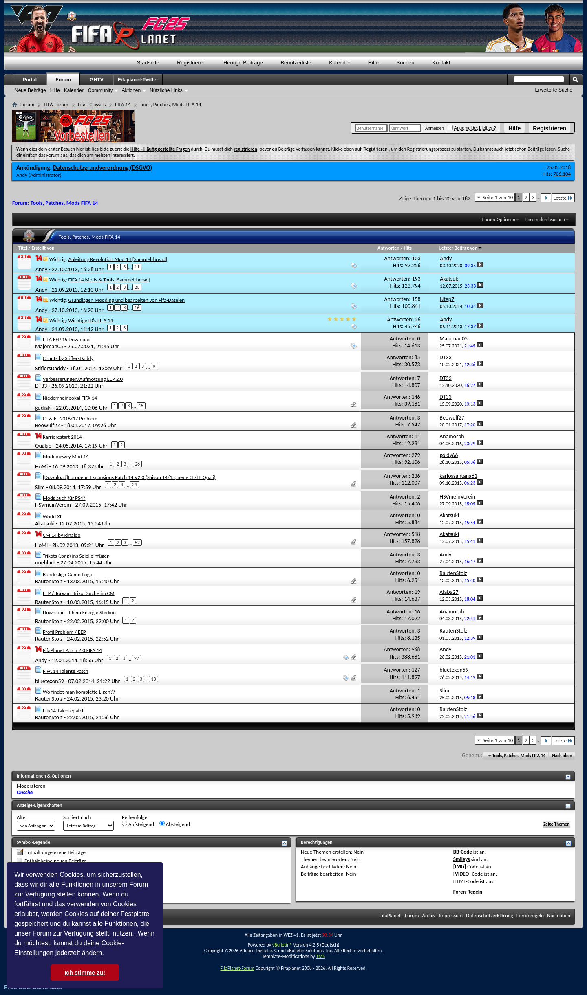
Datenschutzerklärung (489, 915)
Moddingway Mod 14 (65, 456)
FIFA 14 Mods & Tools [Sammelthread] (109, 280)
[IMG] (459, 866)
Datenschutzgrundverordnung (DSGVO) (102, 167)
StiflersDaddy (50, 368)
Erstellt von (42, 248)
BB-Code (462, 852)
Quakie (43, 445)
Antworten (388, 248)
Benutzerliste (295, 62)
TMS (320, 956)
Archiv (429, 915)
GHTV (96, 80)
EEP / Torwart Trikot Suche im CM (79, 593)
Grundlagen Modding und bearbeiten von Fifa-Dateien (126, 300)
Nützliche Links (166, 90)
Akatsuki (45, 523)
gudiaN (43, 407)
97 (136, 658)
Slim (40, 487)
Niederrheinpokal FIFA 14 (70, 398)
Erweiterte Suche (553, 90)
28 (137, 464)
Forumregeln (530, 915)
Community (100, 90)
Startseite (148, 62)
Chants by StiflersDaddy (68, 358)
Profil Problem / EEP (64, 632)
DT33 (41, 385)
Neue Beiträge (30, 90)
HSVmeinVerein (53, 504)
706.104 (562, 174)
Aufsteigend (138, 824)
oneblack (45, 562)
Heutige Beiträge (243, 62)
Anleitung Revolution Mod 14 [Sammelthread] (117, 259)
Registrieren (549, 128)
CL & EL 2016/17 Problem (70, 418)
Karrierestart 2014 (62, 437)
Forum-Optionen (498, 219)
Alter (22, 817)
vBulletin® (282, 945)
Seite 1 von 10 (498, 197)
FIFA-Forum (56, 104)
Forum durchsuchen (545, 219)
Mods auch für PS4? (64, 498)
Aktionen (131, 90)
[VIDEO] (462, 874)
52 (137, 542)
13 (153, 679)
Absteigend (174, 824)
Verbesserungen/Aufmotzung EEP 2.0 (83, 379)
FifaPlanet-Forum (237, 968)
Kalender (339, 62)
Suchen (406, 62)
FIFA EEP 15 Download (66, 339)
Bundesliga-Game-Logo (68, 574)
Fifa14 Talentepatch (64, 710)
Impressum (451, 915)
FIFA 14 (122, 104)
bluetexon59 (49, 681)
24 (134, 485)
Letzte (563, 198)
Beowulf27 (47, 425)
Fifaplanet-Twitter (138, 80)
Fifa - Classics (92, 104)
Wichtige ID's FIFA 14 (90, 320)
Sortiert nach (77, 817)
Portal (30, 80)
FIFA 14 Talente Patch (65, 671)
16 (137, 307)
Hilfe (514, 128)
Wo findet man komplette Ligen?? (79, 692)
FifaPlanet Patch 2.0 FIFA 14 (72, 650)
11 (137, 267)
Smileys (461, 859)
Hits (407, 248)
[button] (107, 954)
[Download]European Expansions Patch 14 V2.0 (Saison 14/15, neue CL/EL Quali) (129, 477)
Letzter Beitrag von (461, 248)
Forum (63, 80)
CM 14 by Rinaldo (61, 535)
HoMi (41, 466)
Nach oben (562, 755)
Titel (22, 248)
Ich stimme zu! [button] (84, 972)
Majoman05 (49, 346)
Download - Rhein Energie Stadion (79, 612)
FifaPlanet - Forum (399, 915)
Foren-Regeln (467, 892)
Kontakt (441, 62)
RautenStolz (49, 581)
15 (141, 406)
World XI (52, 517)
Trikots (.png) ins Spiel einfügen (76, 556)
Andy (21, 175)
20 (137, 287)
